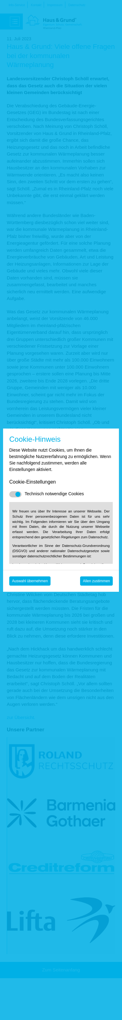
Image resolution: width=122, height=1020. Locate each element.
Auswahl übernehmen (30, 581)
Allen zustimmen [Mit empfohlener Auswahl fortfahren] (96, 581)
